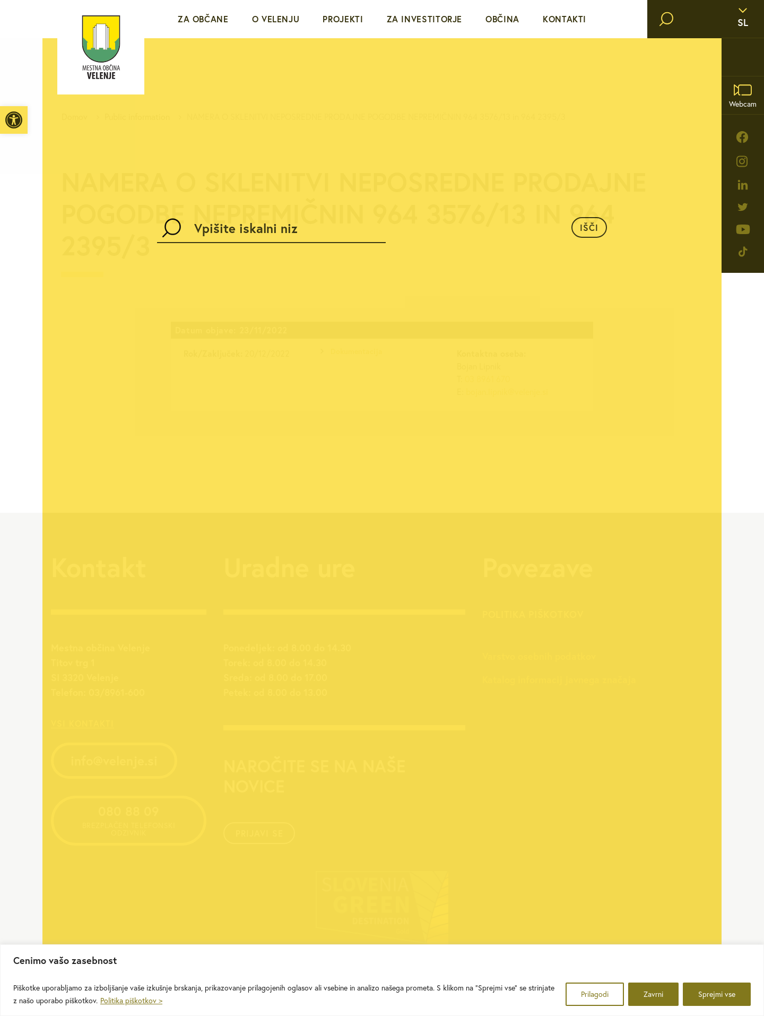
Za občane (203, 18)
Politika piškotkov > (131, 1000)
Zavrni (653, 994)
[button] (14, 120)
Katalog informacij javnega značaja (559, 679)
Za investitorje (425, 18)
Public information (137, 116)
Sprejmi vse (716, 994)
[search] (666, 19)
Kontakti (564, 18)
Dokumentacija (357, 351)
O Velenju (276, 18)
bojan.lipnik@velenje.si (507, 391)
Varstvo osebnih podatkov (539, 656)
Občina (502, 18)
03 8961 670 (487, 379)
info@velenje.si (114, 760)
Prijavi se (259, 833)
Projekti (343, 18)
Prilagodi (595, 994)
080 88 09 (128, 820)
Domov (75, 116)
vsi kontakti (82, 723)
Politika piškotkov (533, 614)
